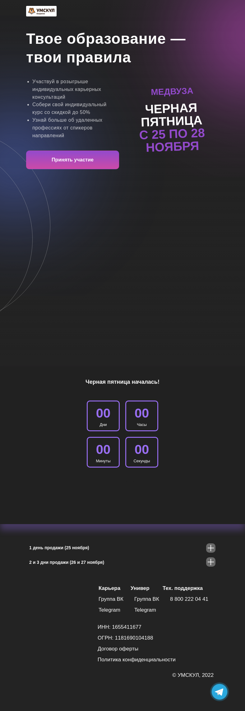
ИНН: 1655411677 (119, 627)
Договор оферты (118, 649)
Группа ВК (111, 599)
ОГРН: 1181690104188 (125, 638)
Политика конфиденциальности (137, 660)
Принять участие (73, 159)
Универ (140, 588)
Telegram (109, 610)
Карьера (109, 588)
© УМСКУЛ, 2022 (193, 675)
